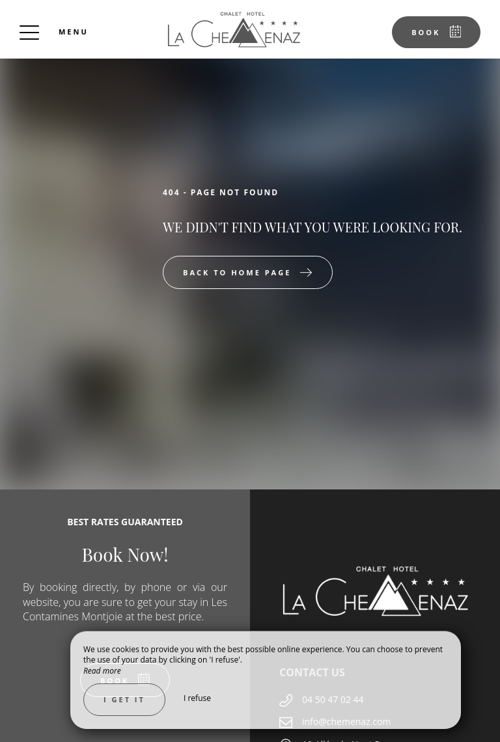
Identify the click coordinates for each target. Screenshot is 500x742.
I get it (124, 699)
